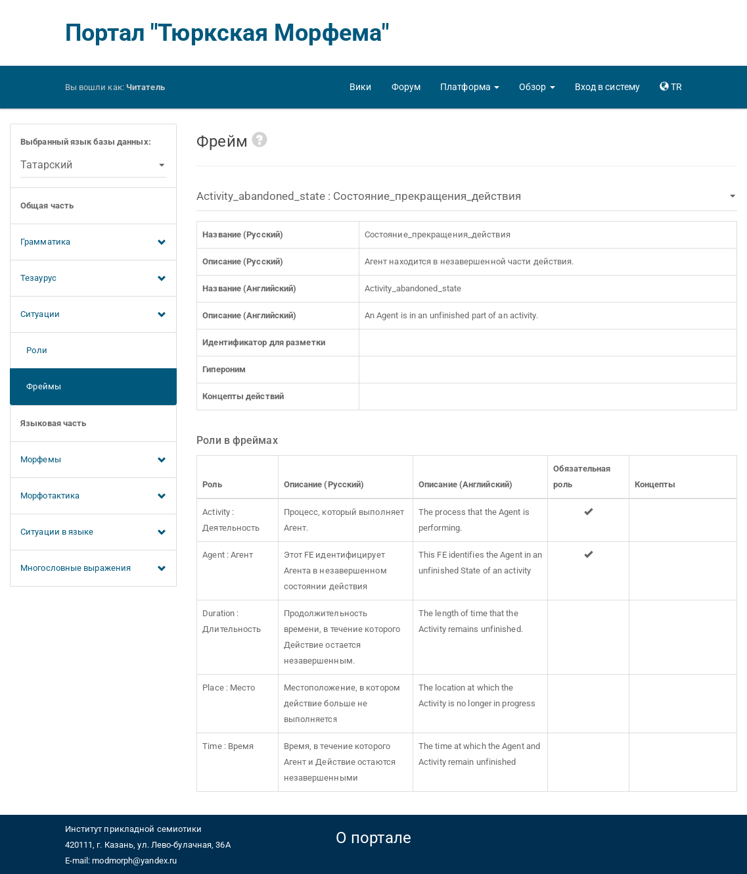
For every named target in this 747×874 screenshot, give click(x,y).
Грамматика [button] (93, 243)
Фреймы (40, 386)
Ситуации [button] (93, 315)
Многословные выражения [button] (93, 569)
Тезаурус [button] (93, 279)
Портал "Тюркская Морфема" (227, 33)
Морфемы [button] (93, 460)
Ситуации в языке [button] (93, 533)
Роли (33, 350)
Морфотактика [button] (93, 496)
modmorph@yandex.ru (134, 860)
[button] (469, 87)
